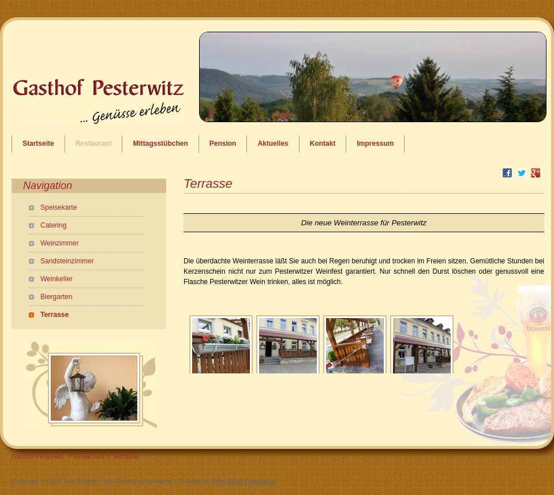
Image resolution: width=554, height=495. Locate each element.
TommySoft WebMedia (242, 481)
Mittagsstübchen (160, 143)
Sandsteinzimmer (67, 261)
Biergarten (56, 297)
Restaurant (94, 143)
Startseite (38, 143)
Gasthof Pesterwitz (38, 456)
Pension (223, 143)
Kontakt (323, 143)
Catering (53, 225)
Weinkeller (56, 279)
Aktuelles (272, 143)
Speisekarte (58, 207)
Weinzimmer (59, 243)
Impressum (375, 143)
